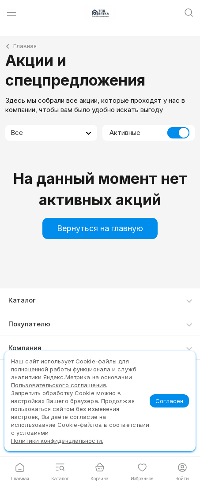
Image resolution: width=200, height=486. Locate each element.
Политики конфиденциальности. (57, 440)
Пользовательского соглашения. (59, 385)
